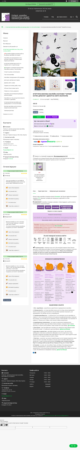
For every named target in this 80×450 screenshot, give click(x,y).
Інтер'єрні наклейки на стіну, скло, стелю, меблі (13, 50)
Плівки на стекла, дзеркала (11, 91)
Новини (5, 38)
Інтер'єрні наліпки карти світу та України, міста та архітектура (12, 64)
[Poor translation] (5, 425)
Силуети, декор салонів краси (12, 72)
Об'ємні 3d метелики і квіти (11, 88)
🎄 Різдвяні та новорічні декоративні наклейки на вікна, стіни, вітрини (13, 68)
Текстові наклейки (9, 74)
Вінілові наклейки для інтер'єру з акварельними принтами (13, 107)
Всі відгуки (7, 300)
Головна (46, 17)
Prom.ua (48, 412)
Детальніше (71, 325)
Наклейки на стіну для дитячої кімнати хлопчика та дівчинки (14, 98)
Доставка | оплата (62, 17)
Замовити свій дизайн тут (10, 46)
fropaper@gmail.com (8, 150)
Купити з (52, 117)
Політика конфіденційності (62, 415)
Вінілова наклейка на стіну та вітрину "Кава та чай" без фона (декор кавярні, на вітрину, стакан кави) (15, 267)
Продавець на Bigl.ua (40, 414)
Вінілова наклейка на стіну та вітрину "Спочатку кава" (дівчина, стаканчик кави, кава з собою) (15, 223)
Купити (39, 117)
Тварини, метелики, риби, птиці (12, 85)
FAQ (53, 17)
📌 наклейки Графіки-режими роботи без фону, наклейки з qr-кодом (14, 54)
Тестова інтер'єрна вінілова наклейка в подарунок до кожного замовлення (39, 177)
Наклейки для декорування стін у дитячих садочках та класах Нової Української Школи (13, 59)
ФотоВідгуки (7, 43)
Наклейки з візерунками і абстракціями (14, 77)
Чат (73, 446)
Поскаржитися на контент (49, 415)
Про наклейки (58, 225)
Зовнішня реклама (9, 110)
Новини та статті (8, 114)
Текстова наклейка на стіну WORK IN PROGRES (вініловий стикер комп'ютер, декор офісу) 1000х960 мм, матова (15, 182)
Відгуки (5, 41)
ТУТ (39, 198)
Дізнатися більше (65, 329)
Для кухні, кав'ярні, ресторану (12, 80)
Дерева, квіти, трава (9, 82)
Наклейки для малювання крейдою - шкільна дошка (13, 94)
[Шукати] (76, 17)
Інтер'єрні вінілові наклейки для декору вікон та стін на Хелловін (23, 27)
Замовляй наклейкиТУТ (46, 4)
